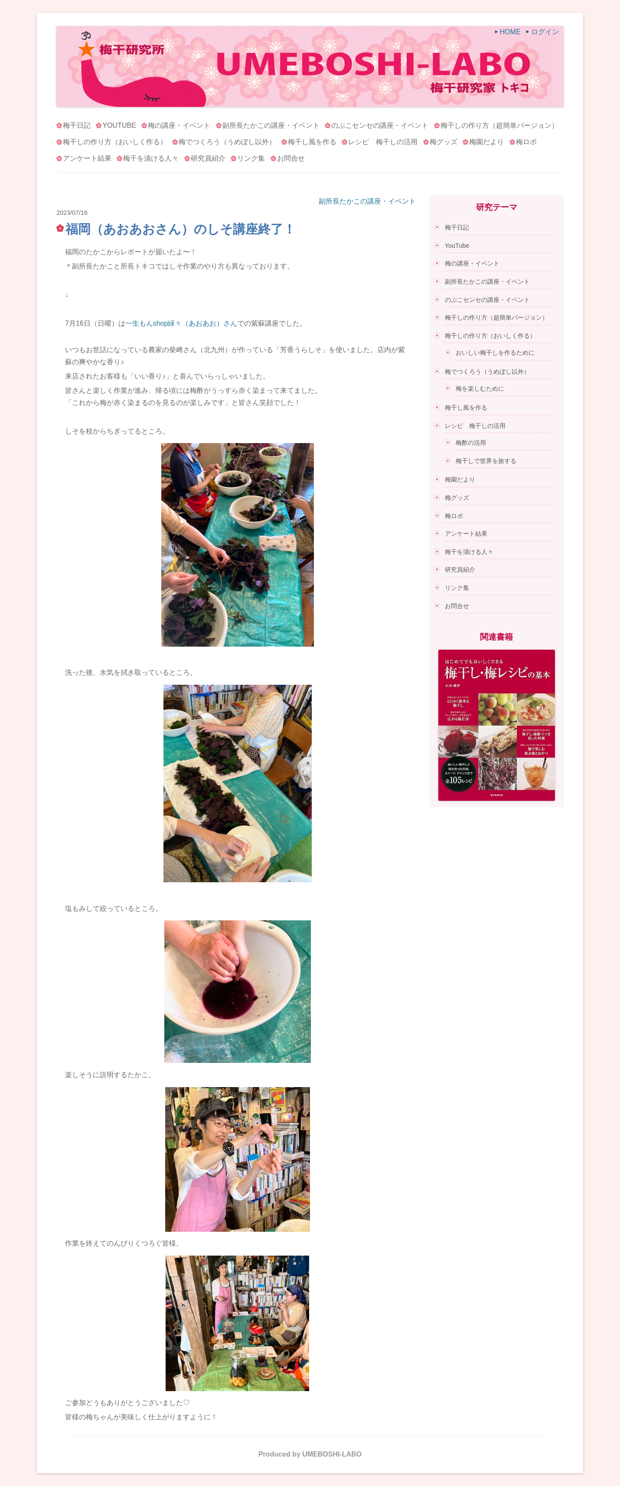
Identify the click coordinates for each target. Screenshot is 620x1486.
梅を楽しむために (480, 388)
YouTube (119, 125)
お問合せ (291, 158)
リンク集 (251, 158)
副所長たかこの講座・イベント (271, 125)
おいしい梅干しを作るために (495, 352)
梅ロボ (526, 142)
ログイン (545, 32)
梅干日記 (77, 125)
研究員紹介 (208, 158)
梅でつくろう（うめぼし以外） (227, 142)
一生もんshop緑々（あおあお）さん (181, 323)
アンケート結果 (87, 158)
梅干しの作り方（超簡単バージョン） (499, 125)
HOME (510, 32)
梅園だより (486, 142)
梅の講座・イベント (179, 125)
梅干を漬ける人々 (151, 158)
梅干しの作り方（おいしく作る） (115, 142)
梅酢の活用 (471, 442)
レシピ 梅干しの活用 (383, 142)
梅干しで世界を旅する (486, 460)
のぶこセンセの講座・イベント (379, 125)
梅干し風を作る (312, 142)
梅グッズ (443, 142)
